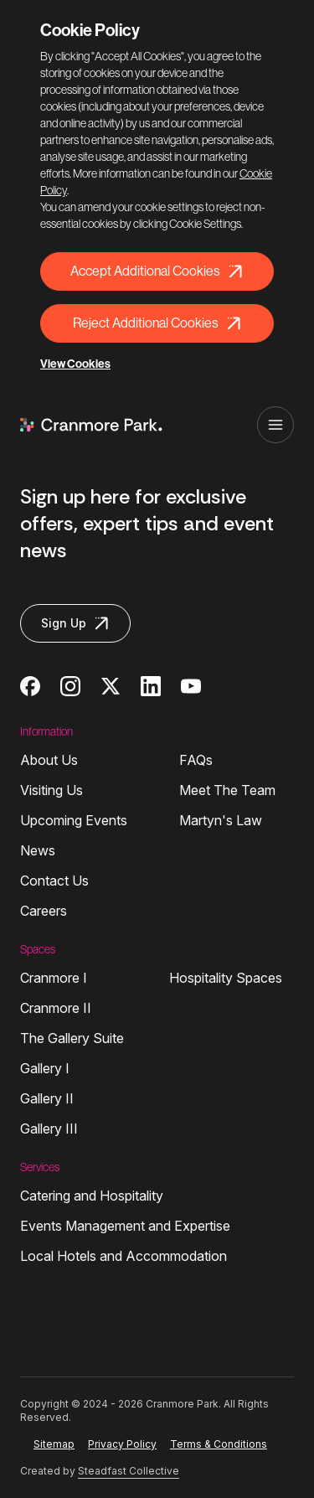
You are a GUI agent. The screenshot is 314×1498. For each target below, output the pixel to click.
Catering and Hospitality (91, 1195)
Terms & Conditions (218, 1444)
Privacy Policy (122, 1444)
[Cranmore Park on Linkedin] (151, 686)
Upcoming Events (73, 820)
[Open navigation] (275, 424)
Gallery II (47, 1098)
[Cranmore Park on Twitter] (110, 686)
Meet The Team (227, 790)
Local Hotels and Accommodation (123, 1255)
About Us (49, 760)
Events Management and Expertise (125, 1225)
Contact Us (54, 880)
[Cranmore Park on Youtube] (191, 686)
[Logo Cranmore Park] (91, 424)
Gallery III (49, 1128)
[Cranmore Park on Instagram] (70, 686)
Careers (43, 910)
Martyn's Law (220, 820)
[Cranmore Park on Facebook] (30, 686)
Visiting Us (51, 790)
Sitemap (54, 1444)
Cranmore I (53, 977)
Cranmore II (55, 1008)
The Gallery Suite (72, 1038)
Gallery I (44, 1068)
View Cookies (75, 364)
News (37, 850)
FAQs (196, 760)
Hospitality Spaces (225, 977)
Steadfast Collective (128, 1470)
